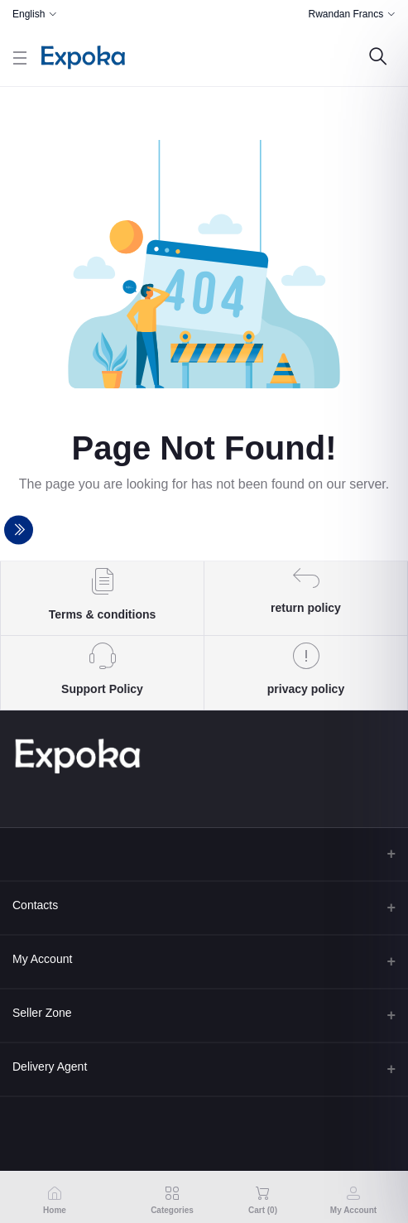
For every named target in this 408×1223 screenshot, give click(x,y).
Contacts (35, 905)
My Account (42, 958)
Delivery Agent (49, 1066)
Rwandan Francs (345, 14)
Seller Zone (42, 1012)
